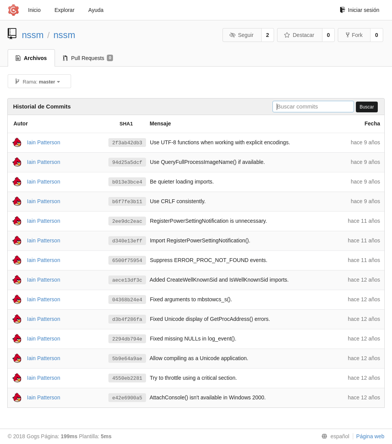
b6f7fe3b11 (127, 201)
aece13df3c (127, 280)
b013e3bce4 (127, 182)
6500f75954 (127, 260)
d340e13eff (127, 240)
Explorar (65, 10)
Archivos (31, 58)
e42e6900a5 (127, 397)
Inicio (34, 10)
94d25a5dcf (127, 162)
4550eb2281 (127, 378)
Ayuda (95, 10)
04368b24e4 (127, 299)
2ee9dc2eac (127, 221)
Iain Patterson (43, 142)
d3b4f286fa (127, 319)
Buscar (367, 107)
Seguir (241, 35)
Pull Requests (88, 58)
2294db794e (127, 339)
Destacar (299, 35)
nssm (33, 35)
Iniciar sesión (359, 10)
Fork (354, 35)
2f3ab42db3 (127, 142)
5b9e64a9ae (127, 358)
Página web (370, 436)
